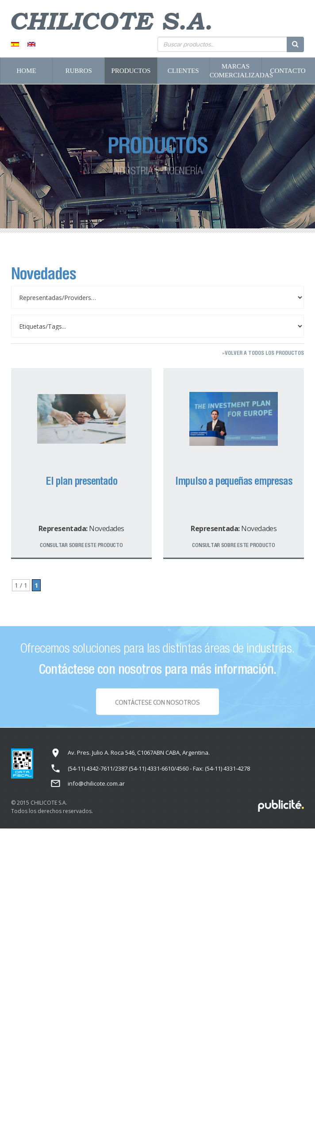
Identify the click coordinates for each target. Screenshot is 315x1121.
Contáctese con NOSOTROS (157, 704)
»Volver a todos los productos (263, 353)
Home (26, 70)
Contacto (287, 70)
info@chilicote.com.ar (96, 783)
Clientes (183, 70)
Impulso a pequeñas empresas (233, 480)
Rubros (78, 70)
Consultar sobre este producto (81, 545)
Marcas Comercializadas (235, 71)
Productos (131, 70)
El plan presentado (81, 480)
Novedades (106, 528)
